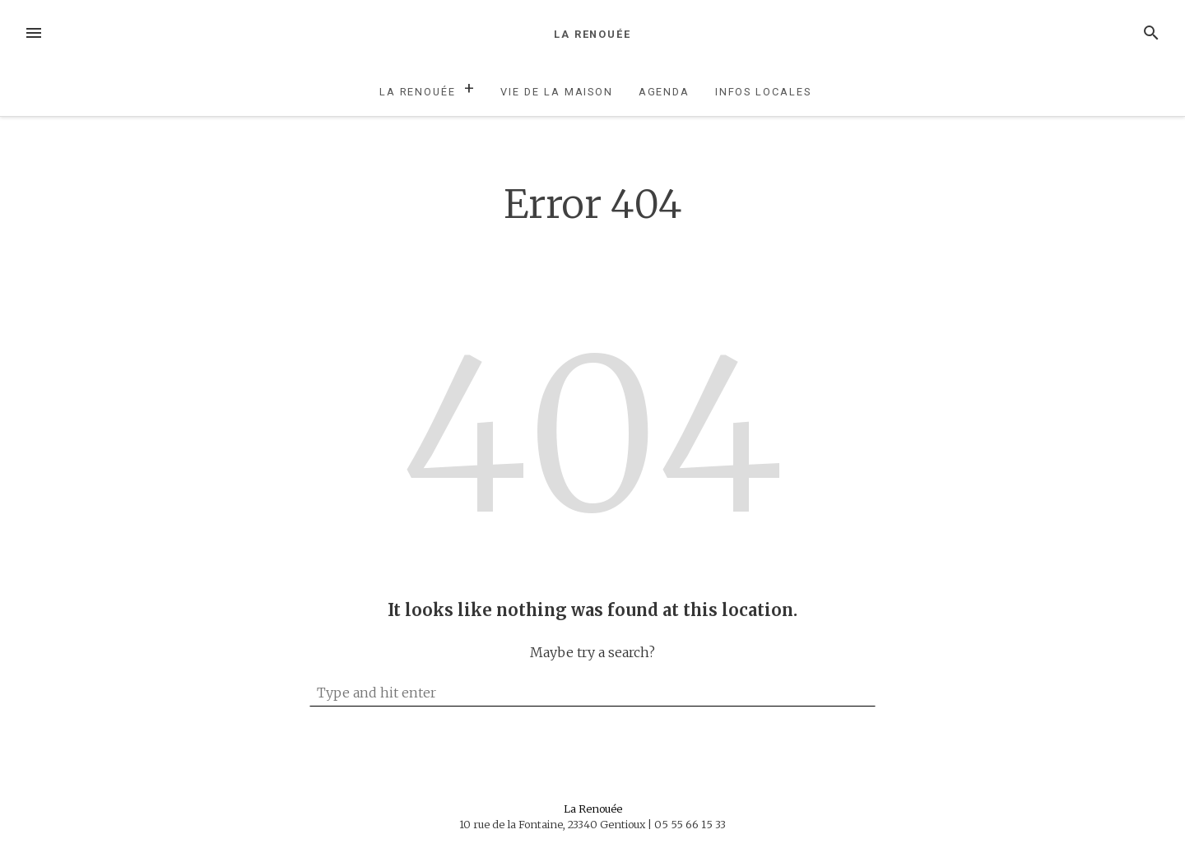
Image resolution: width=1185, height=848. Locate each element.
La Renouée (592, 34)
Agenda (664, 92)
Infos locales (763, 92)
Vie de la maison (556, 92)
